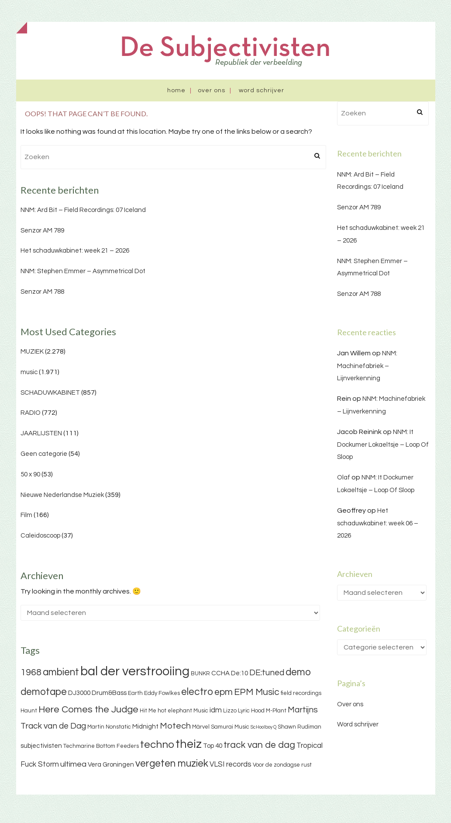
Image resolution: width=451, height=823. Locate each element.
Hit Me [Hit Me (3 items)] (148, 711)
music (29, 372)
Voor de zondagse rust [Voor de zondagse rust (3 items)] (282, 765)
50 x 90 (30, 474)
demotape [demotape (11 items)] (44, 692)
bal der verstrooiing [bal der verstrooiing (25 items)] (134, 671)
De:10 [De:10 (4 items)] (239, 673)
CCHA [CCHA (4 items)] (220, 673)
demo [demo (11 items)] (298, 672)
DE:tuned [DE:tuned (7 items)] (266, 672)
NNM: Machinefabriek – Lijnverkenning (367, 366)
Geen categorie (44, 454)
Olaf (343, 477)
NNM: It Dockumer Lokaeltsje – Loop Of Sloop (383, 445)
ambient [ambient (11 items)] (61, 672)
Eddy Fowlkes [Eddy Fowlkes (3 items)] (162, 693)
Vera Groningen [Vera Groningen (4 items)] (111, 764)
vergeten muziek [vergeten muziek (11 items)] (171, 763)
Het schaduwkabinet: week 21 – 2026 (75, 250)
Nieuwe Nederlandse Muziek (62, 495)
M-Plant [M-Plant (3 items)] (276, 711)
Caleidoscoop (40, 535)
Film (26, 515)
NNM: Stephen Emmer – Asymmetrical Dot (83, 271)
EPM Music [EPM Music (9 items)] (256, 692)
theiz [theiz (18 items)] (189, 744)
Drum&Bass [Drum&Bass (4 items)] (109, 693)
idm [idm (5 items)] (216, 710)
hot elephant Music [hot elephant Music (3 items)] (183, 711)
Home (176, 90)
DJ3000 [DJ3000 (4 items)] (79, 693)
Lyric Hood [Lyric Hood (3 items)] (251, 711)
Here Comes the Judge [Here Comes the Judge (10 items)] (88, 710)
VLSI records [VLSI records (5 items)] (230, 764)
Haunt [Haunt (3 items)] (29, 711)
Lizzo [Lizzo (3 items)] (230, 711)
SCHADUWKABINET (50, 392)
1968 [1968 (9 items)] (31, 672)
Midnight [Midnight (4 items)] (145, 726)
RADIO (31, 413)
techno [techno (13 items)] (157, 744)
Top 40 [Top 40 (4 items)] (212, 746)
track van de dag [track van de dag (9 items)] (259, 745)
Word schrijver (261, 90)
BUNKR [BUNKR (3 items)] (200, 673)
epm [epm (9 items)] (223, 692)
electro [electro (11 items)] (197, 692)
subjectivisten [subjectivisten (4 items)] (41, 746)
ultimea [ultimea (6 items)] (73, 764)
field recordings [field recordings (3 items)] (301, 693)
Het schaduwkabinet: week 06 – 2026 (377, 523)
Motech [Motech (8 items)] (175, 726)
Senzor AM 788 (42, 291)
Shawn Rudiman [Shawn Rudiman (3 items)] (299, 727)
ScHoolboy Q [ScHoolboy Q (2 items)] (263, 727)
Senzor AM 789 (42, 230)
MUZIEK (32, 351)
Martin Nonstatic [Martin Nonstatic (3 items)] (109, 727)
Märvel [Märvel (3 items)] (201, 727)
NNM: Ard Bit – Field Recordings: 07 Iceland (83, 210)
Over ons (211, 90)
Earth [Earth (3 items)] (135, 693)
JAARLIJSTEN (41, 433)
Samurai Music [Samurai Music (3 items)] (230, 727)
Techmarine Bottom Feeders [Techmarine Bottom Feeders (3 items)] (101, 746)
